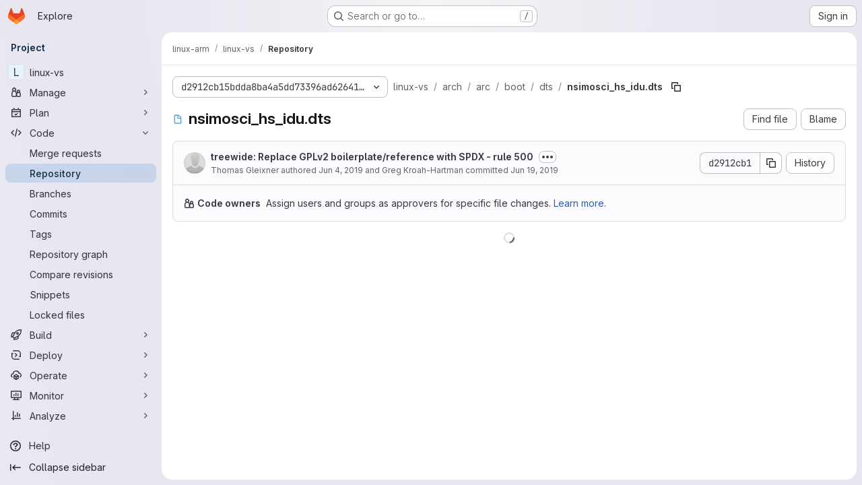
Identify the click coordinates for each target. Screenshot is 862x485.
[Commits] (80, 213)
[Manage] (80, 92)
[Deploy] (80, 355)
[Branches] (80, 193)
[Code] (80, 132)
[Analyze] (80, 415)
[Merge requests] (80, 152)
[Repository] (80, 173)
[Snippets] (80, 294)
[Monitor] (80, 395)
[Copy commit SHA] (771, 163)
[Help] (80, 446)
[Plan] (80, 112)
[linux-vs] (80, 72)
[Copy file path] (676, 87)
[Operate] (80, 375)
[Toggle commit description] (547, 157)
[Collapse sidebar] (80, 467)
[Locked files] (80, 314)
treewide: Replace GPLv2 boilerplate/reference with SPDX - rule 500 (372, 156)
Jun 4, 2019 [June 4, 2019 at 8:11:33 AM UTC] (341, 170)
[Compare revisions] (80, 274)
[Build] (80, 334)
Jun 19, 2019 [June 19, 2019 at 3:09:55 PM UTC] (534, 170)
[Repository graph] (80, 254)
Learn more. (580, 203)
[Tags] (80, 233)
